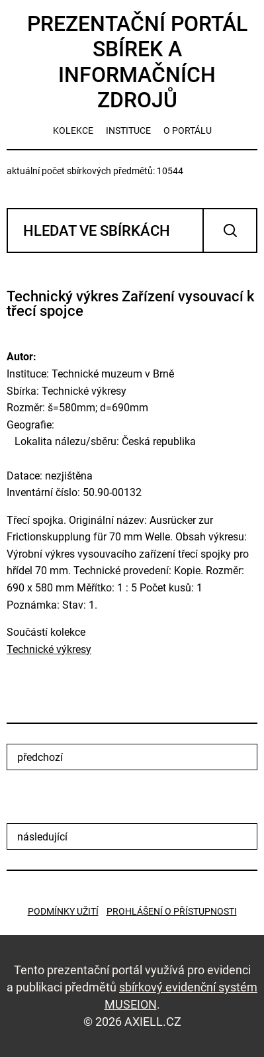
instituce (128, 130)
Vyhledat (229, 230)
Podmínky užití (63, 911)
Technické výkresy (49, 649)
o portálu (187, 130)
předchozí (40, 757)
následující (42, 836)
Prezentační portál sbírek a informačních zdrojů (137, 62)
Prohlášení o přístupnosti (172, 911)
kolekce (73, 130)
